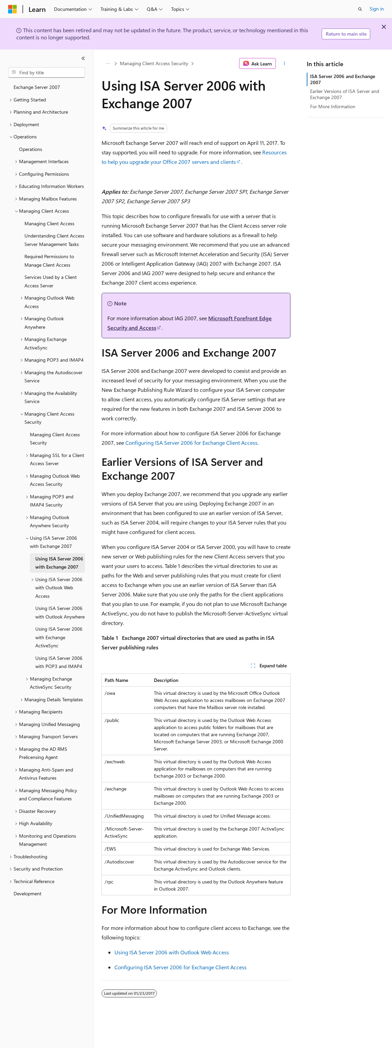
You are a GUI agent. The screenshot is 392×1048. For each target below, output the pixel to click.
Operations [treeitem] (30, 149)
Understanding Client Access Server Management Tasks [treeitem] (54, 239)
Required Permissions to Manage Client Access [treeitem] (49, 260)
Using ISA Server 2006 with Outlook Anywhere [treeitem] (60, 612)
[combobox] (46, 72)
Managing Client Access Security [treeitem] (55, 438)
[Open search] (360, 9)
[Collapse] (83, 58)
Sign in (377, 8)
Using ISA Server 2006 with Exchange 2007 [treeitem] (59, 562)
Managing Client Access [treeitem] (49, 223)
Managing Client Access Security (154, 63)
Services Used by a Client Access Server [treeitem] (50, 281)
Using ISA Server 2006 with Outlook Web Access (171, 952)
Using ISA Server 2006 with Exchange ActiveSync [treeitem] (59, 637)
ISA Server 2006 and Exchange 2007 (342, 79)
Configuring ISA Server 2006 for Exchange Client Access (191, 442)
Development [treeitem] (27, 893)
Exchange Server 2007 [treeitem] (37, 87)
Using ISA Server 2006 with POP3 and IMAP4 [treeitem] (59, 662)
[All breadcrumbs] (107, 63)
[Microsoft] (12, 9)
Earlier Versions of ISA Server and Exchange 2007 (344, 94)
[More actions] (284, 63)
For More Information (332, 106)
